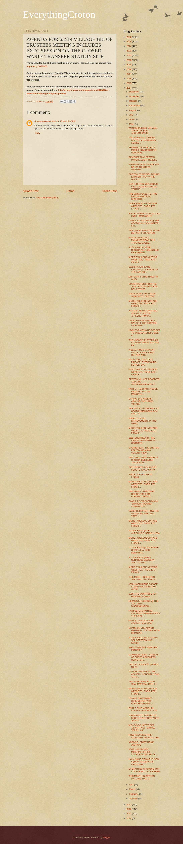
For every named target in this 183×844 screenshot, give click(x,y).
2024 (129, 46)
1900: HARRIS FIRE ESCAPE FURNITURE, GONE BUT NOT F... (143, 587)
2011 (129, 813)
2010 (129, 818)
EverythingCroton (59, 14)
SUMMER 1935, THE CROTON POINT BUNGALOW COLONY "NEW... (144, 450)
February (133, 794)
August (132, 110)
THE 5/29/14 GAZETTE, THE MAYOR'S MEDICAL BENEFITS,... (143, 196)
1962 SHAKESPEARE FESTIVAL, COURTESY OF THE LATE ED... (143, 269)
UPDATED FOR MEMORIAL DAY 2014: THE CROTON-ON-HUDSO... (143, 323)
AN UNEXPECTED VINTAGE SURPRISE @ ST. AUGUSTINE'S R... (143, 130)
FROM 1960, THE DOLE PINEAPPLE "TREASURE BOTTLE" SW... (142, 362)
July (131, 115)
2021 (129, 55)
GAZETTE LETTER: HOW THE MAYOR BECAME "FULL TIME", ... (144, 513)
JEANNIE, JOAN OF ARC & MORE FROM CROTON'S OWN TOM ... (142, 150)
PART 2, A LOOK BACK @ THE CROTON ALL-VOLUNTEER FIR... (144, 223)
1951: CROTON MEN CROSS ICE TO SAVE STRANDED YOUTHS (143, 186)
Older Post (109, 191)
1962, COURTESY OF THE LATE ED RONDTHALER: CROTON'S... (142, 440)
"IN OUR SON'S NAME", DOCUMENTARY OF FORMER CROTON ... (141, 701)
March (132, 789)
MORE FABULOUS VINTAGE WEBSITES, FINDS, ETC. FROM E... (143, 206)
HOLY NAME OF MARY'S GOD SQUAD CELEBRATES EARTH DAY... (144, 762)
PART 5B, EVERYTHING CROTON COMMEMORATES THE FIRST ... (144, 613)
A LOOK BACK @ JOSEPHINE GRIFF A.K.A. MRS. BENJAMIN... (144, 550)
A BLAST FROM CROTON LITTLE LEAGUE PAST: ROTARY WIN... (141, 352)
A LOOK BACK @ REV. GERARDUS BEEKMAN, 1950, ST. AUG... (142, 560)
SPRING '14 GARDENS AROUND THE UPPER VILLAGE (141, 401)
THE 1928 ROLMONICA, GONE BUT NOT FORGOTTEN (144, 231)
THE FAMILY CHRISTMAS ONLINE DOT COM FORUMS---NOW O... (141, 494)
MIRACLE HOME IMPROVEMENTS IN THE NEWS (142, 421)
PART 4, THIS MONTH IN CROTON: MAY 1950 (141, 621)
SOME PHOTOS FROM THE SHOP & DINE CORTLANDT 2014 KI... (144, 718)
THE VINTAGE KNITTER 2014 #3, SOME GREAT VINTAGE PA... (144, 343)
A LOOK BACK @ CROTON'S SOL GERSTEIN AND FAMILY (143, 640)
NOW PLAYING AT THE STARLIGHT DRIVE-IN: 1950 (144, 736)
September (134, 105)
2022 (129, 50)
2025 (129, 41)
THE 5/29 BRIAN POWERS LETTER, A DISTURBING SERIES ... (142, 140)
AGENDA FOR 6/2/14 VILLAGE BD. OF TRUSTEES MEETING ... (144, 167)
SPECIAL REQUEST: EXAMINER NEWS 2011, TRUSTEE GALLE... (142, 240)
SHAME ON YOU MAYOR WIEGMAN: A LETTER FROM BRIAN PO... (144, 630)
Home (70, 191)
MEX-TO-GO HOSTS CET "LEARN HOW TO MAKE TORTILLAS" (142, 728)
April (131, 784)
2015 (129, 83)
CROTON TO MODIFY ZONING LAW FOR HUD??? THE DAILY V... (144, 177)
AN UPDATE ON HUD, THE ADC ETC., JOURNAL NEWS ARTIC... (144, 674)
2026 (129, 37)
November (134, 96)
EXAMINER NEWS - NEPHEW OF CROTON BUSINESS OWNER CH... (143, 657)
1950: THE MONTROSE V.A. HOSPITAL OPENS (142, 595)
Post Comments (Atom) (47, 197)
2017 (129, 74)
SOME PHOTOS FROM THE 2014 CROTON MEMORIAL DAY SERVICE (143, 286)
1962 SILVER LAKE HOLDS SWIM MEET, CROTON (142, 294)
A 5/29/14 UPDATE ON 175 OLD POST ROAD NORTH (144, 214)
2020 (129, 60)
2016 (129, 78)
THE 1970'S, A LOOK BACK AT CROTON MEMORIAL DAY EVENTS (144, 411)
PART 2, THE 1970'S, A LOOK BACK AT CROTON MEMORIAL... (143, 391)
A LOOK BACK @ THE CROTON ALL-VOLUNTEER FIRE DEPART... (144, 250)
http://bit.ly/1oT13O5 (36, 66)
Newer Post (30, 191)
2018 (129, 69)
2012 (129, 809)
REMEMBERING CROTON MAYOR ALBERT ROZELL (143, 158)
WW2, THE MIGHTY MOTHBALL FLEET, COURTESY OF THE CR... (143, 752)
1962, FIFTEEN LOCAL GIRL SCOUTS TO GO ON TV (143, 468)
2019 (129, 64)
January (133, 798)
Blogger (106, 837)
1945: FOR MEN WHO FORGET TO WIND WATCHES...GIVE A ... (144, 333)
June (131, 119)
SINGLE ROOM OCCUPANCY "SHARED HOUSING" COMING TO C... (143, 504)
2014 (129, 88)
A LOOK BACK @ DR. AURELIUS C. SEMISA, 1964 (144, 531)
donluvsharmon (42, 121)
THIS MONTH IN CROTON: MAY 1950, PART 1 (142, 777)
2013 (129, 804)
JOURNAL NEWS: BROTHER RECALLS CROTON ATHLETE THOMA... (143, 313)
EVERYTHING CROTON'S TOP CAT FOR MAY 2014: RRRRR (144, 770)
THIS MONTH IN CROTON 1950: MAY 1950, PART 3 (142, 682)
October (133, 101)
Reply (37, 133)
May (131, 124)
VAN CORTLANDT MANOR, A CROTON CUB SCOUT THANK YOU (143, 460)
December (134, 91)
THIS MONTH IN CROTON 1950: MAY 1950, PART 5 (142, 578)
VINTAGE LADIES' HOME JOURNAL (141, 743)
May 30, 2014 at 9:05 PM (63, 121)
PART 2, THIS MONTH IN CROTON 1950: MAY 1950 (143, 709)
